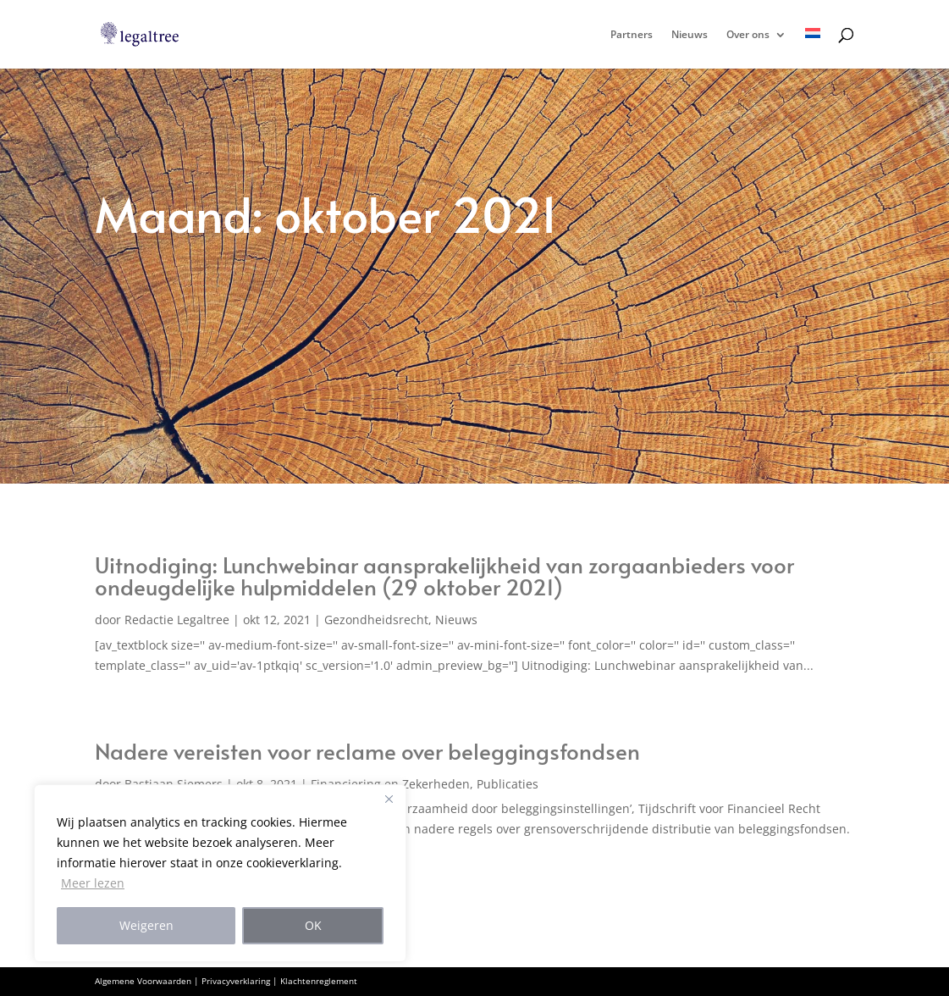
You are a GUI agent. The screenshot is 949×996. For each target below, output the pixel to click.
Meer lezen (92, 883)
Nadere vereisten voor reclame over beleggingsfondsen (367, 750)
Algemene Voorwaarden (143, 981)
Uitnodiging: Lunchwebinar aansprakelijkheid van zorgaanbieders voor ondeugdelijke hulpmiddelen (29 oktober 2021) (444, 575)
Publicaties (507, 784)
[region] (220, 873)
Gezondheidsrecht (376, 619)
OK (313, 925)
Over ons (748, 35)
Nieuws (689, 35)
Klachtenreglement (318, 981)
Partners (631, 35)
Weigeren (146, 925)
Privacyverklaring (235, 981)
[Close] (388, 798)
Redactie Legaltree (176, 619)
